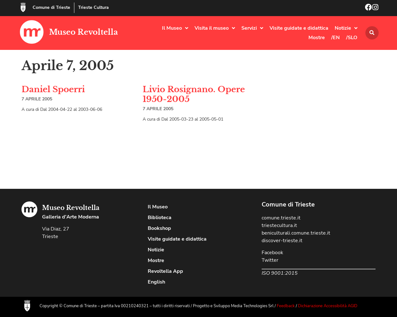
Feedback (286, 306)
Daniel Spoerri (53, 89)
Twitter (270, 260)
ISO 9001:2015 (280, 273)
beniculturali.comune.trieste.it (296, 233)
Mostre (316, 37)
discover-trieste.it (282, 240)
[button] (372, 32)
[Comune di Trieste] (23, 7)
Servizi (252, 28)
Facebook (272, 252)
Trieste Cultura (93, 7)
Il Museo (175, 28)
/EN (335, 37)
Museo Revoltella (83, 32)
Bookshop (159, 228)
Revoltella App (165, 271)
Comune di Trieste (51, 7)
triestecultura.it (279, 225)
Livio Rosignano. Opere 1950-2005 (194, 94)
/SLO (351, 37)
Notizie (346, 28)
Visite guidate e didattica (299, 28)
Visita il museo (215, 28)
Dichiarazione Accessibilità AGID (327, 306)
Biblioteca (159, 217)
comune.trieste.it (281, 217)
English (156, 281)
